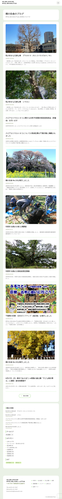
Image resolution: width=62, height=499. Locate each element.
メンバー (41, 483)
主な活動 (47, 480)
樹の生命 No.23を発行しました (13, 426)
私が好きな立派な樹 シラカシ (13, 415)
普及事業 (9, 451)
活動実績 (35, 483)
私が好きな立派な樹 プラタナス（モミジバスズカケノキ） (21, 411)
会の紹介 (40, 480)
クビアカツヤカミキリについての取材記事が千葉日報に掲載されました (23, 422)
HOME (34, 480)
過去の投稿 (25, 395)
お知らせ (9, 441)
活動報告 (9, 453)
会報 (53, 480)
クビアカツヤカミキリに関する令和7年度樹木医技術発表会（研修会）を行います (26, 419)
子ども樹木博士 (11, 447)
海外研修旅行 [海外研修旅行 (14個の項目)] (10, 462)
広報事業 (9, 449)
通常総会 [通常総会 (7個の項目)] (18, 462)
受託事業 (9, 445)
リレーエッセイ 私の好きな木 (15, 443)
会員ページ (35, 486)
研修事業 (9, 455)
